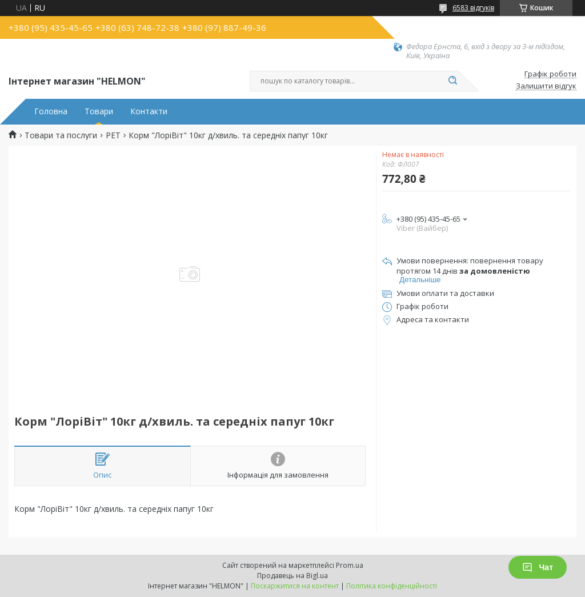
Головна (50, 111)
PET (113, 135)
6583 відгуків (473, 8)
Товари (99, 111)
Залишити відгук (546, 86)
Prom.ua (349, 565)
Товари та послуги (61, 135)
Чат (537, 567)
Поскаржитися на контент (295, 586)
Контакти (148, 111)
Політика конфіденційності (391, 586)
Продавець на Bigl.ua (292, 575)
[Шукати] (452, 81)
